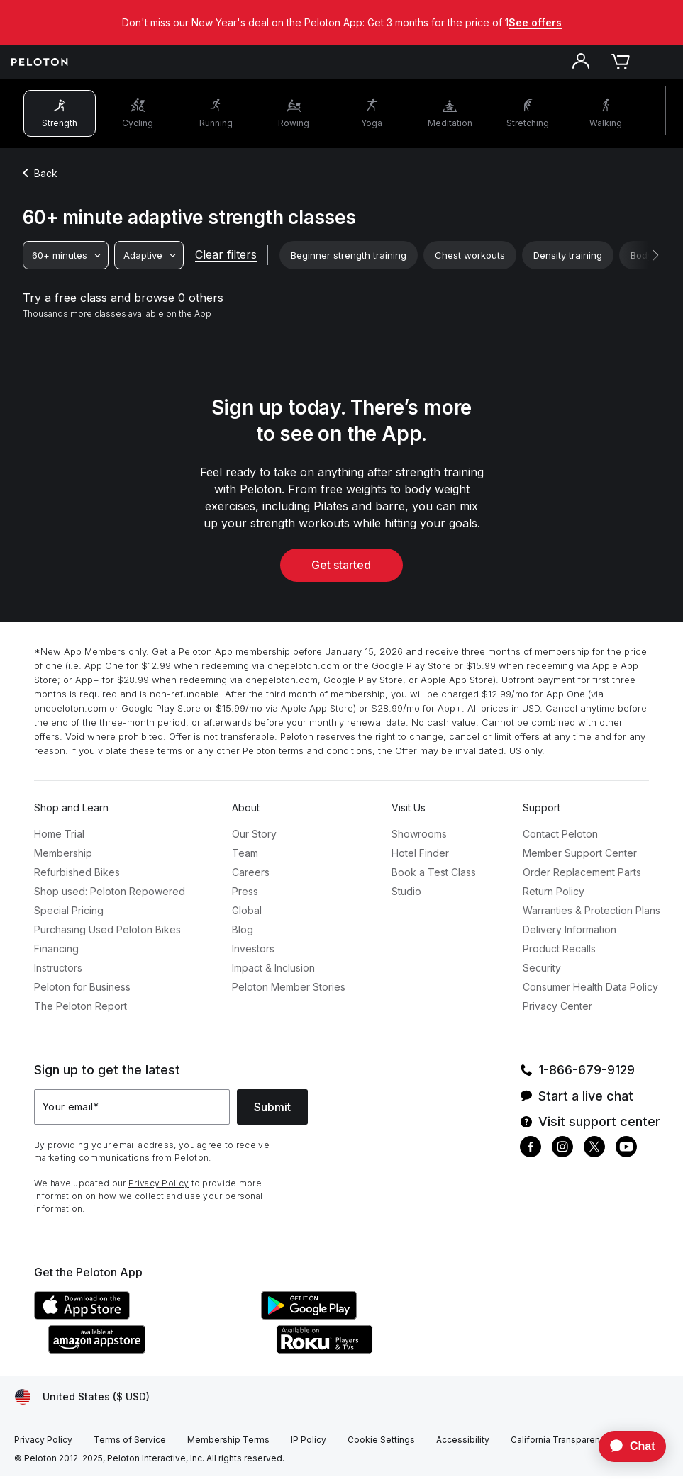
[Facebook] (530, 1151)
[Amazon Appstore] (154, 1352)
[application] (625, 1446)
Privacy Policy (158, 1186)
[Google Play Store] (367, 1318)
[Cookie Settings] (381, 1443)
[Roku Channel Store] (381, 1352)
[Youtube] (626, 1151)
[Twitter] (594, 1151)
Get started (342, 567)
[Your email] (132, 1109)
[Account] (581, 64)
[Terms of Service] (130, 1443)
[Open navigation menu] (660, 64)
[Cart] (620, 64)
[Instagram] (562, 1151)
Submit (272, 1110)
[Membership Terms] (228, 1443)
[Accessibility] (462, 1443)
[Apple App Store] (140, 1318)
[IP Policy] (308, 1443)
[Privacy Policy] (43, 1443)
